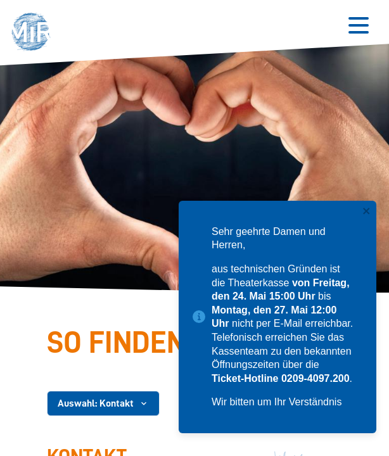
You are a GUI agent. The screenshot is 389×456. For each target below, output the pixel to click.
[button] (34, 33)
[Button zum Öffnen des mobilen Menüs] (358, 25)
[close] (366, 212)
